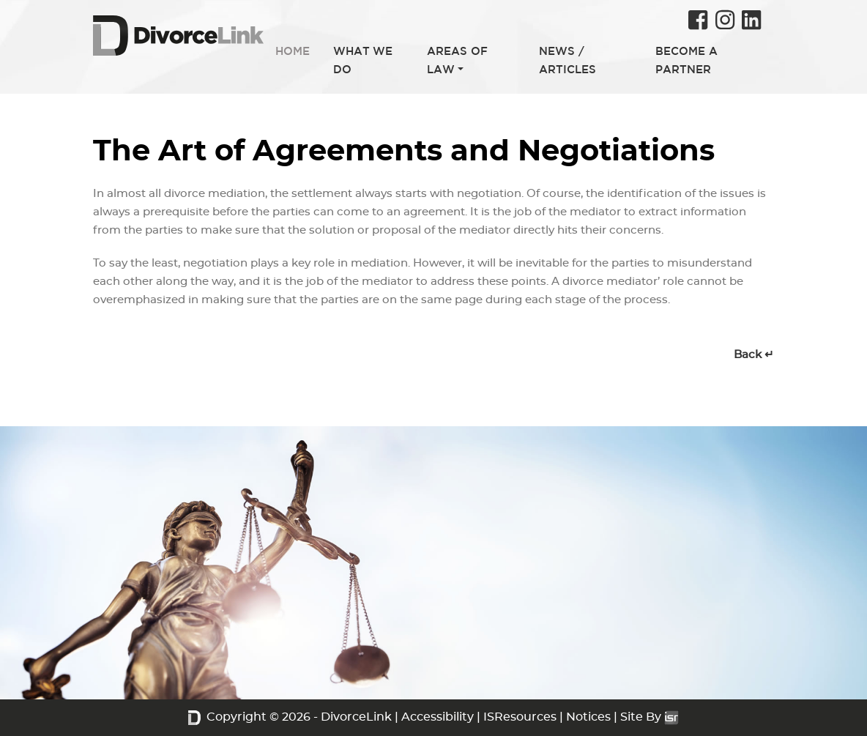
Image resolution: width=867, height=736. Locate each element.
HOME (292, 51)
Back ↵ (754, 354)
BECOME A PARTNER (686, 60)
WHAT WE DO (362, 60)
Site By (649, 717)
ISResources (520, 717)
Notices (588, 717)
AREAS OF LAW (457, 60)
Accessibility (437, 717)
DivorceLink (356, 717)
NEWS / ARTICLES (567, 60)
